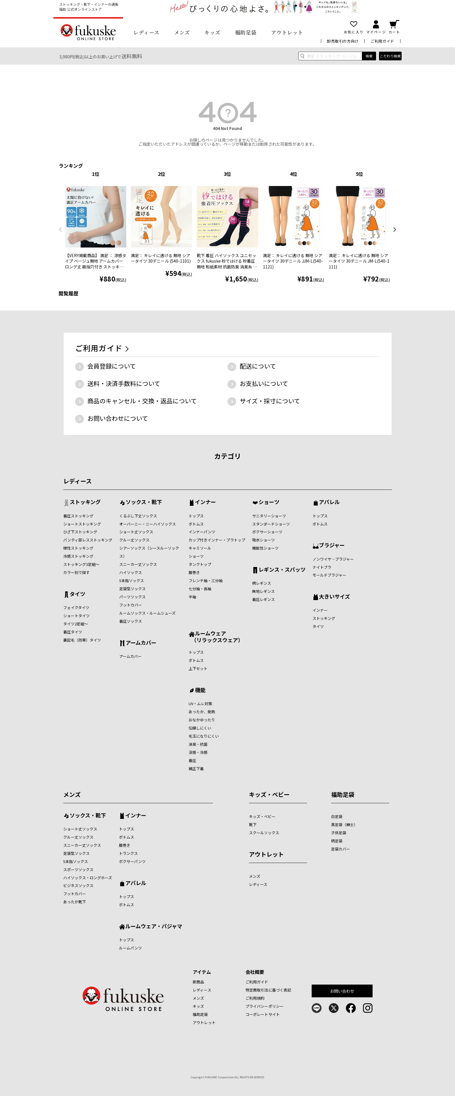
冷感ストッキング (78, 556)
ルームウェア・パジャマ (153, 926)
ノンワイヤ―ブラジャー (333, 559)
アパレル (329, 502)
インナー (205, 502)
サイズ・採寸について (270, 400)
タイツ (77, 594)
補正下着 (196, 768)
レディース (146, 32)
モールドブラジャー (329, 575)
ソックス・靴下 (144, 502)
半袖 (192, 597)
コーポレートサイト (262, 1014)
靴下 (253, 824)
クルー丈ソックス (134, 540)
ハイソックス (130, 572)
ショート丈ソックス (136, 532)
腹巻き (194, 572)
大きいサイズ (334, 597)
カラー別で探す (76, 572)
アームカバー (141, 643)
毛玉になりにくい (204, 736)
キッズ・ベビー (269, 794)
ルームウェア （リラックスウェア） (216, 636)
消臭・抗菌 (198, 744)
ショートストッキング (82, 524)
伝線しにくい (200, 728)
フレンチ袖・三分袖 (206, 580)
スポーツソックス (78, 869)
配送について (258, 366)
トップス (196, 516)
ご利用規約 (255, 998)
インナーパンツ (202, 532)
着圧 (192, 760)
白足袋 (336, 816)
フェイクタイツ (76, 607)
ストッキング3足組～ (81, 564)
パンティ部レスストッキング (87, 540)
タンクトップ (200, 564)
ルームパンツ (130, 948)
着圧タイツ (72, 632)
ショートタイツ (76, 615)
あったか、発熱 (202, 711)
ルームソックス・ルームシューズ (147, 613)
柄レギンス (261, 583)
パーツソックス (132, 597)
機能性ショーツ (265, 548)
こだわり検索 (390, 55)
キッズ (212, 32)
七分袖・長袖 (200, 588)
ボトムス (196, 524)
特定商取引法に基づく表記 (268, 990)
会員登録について (111, 366)
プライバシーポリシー (264, 1006)
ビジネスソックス (78, 885)
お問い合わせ (342, 991)
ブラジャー (332, 545)
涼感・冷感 (198, 752)
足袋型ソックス (132, 588)
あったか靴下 (74, 901)
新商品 (198, 982)
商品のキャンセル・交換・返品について (142, 400)
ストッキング (85, 502)
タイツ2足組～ (75, 623)
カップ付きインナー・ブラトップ (217, 540)
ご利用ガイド (382, 41)
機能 (200, 690)
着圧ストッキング (78, 516)
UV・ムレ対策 (200, 703)
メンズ (182, 32)
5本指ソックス (131, 580)
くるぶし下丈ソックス (138, 516)
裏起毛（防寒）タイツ (82, 640)
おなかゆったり (202, 720)
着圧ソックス (130, 621)
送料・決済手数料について (123, 383)
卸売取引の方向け (343, 41)
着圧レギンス (263, 599)
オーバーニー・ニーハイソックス (147, 524)
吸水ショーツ (263, 540)
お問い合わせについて (117, 418)
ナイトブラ (322, 567)
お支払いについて (264, 383)
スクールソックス (264, 832)
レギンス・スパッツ (282, 570)
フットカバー (130, 605)
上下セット (198, 668)
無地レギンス (263, 591)
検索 (369, 55)
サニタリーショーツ (269, 516)
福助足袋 (246, 32)
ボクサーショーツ (267, 532)
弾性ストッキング (78, 548)
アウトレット (287, 32)
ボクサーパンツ (132, 861)
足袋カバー (340, 849)
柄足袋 (336, 841)
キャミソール (200, 548)
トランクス (128, 853)
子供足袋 (338, 832)
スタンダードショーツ (271, 524)
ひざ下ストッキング (80, 532)
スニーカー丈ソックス (138, 564)
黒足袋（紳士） (344, 824)
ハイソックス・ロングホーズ (87, 877)
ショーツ (196, 556)
